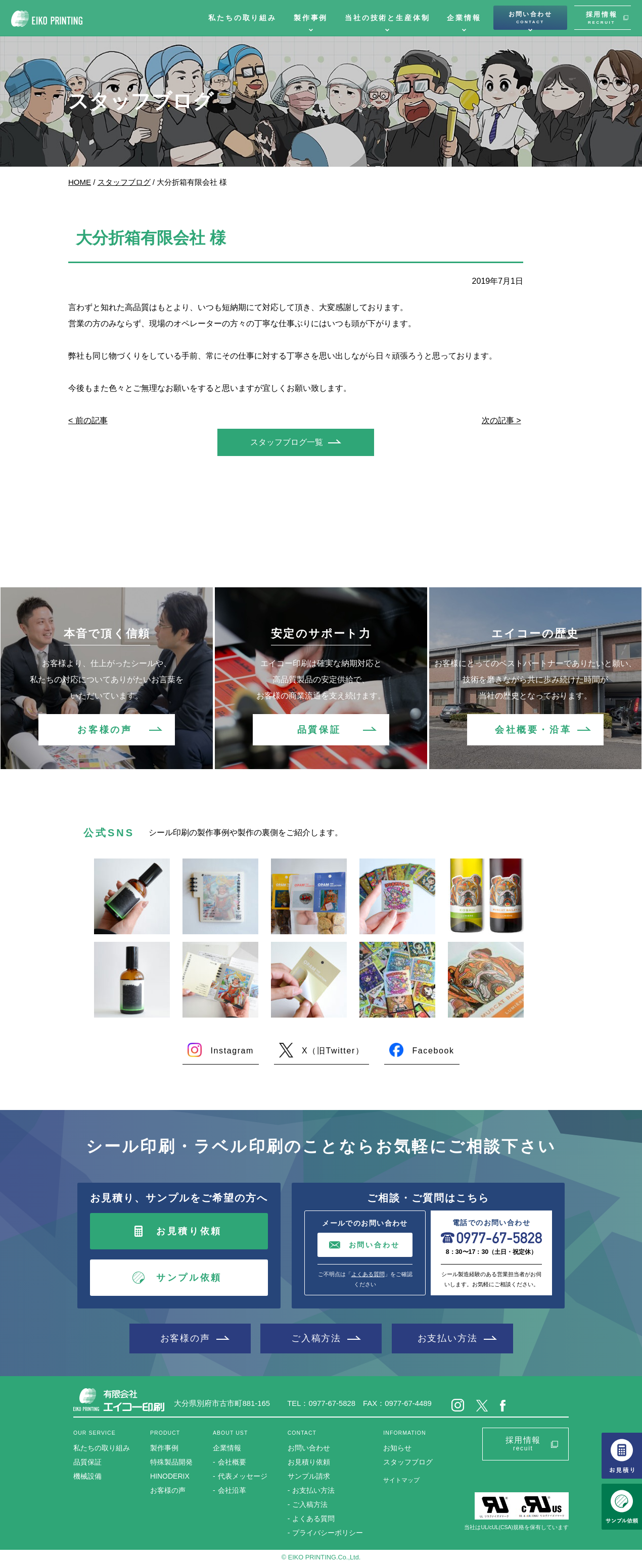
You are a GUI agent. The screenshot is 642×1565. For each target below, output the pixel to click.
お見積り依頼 (189, 1231)
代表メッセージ (242, 1476)
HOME (79, 182)
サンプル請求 (309, 1476)
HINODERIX (170, 1476)
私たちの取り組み (242, 18)
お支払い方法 (448, 1338)
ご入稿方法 (316, 1338)
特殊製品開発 (171, 1462)
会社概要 (232, 1462)
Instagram (232, 1050)
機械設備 (87, 1476)
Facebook (433, 1050)
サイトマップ (401, 1480)
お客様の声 (104, 730)
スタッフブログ (124, 182)
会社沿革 (232, 1490)
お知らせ (397, 1448)
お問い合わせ (530, 18)
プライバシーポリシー (327, 1533)
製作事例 (311, 18)
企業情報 (464, 18)
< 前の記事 (88, 420)
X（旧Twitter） (333, 1050)
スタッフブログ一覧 (286, 442)
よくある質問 (368, 1274)
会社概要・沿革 (533, 730)
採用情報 (601, 18)
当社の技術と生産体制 (387, 18)
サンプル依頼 (189, 1278)
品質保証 (319, 730)
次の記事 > (501, 420)
